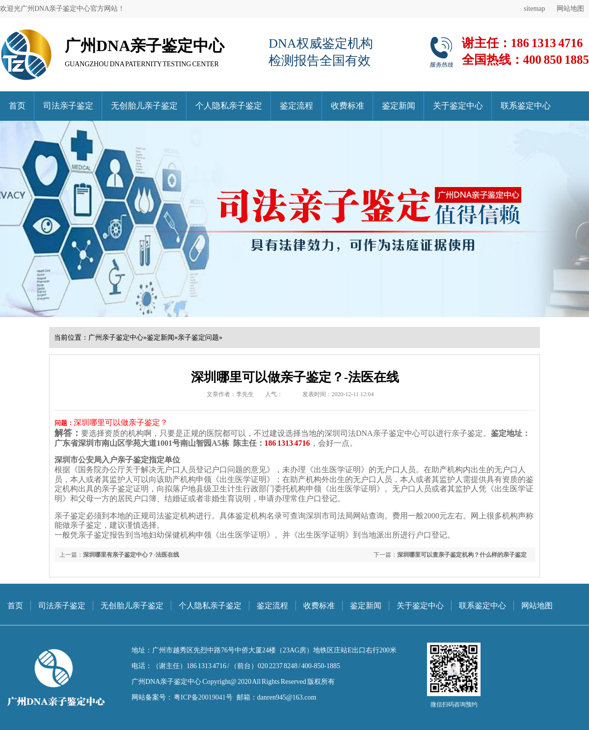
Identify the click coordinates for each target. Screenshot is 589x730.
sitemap (534, 8)
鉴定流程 (296, 105)
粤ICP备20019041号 (203, 697)
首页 (17, 105)
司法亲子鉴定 (68, 105)
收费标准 (347, 105)
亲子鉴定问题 (198, 337)
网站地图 (570, 8)
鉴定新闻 (398, 105)
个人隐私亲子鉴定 (228, 105)
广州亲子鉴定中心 (115, 337)
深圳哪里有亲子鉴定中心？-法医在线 (131, 554)
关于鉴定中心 (458, 105)
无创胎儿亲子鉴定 (144, 105)
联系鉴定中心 (526, 105)
